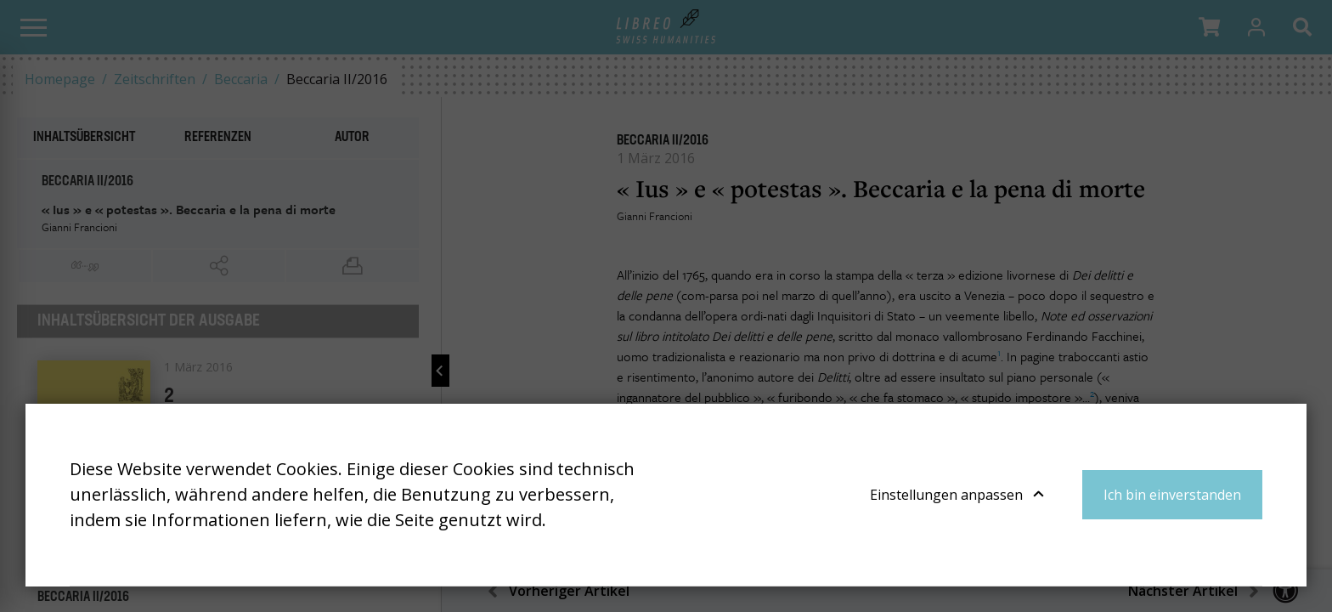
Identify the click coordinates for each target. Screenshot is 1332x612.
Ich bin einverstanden (1172, 494)
